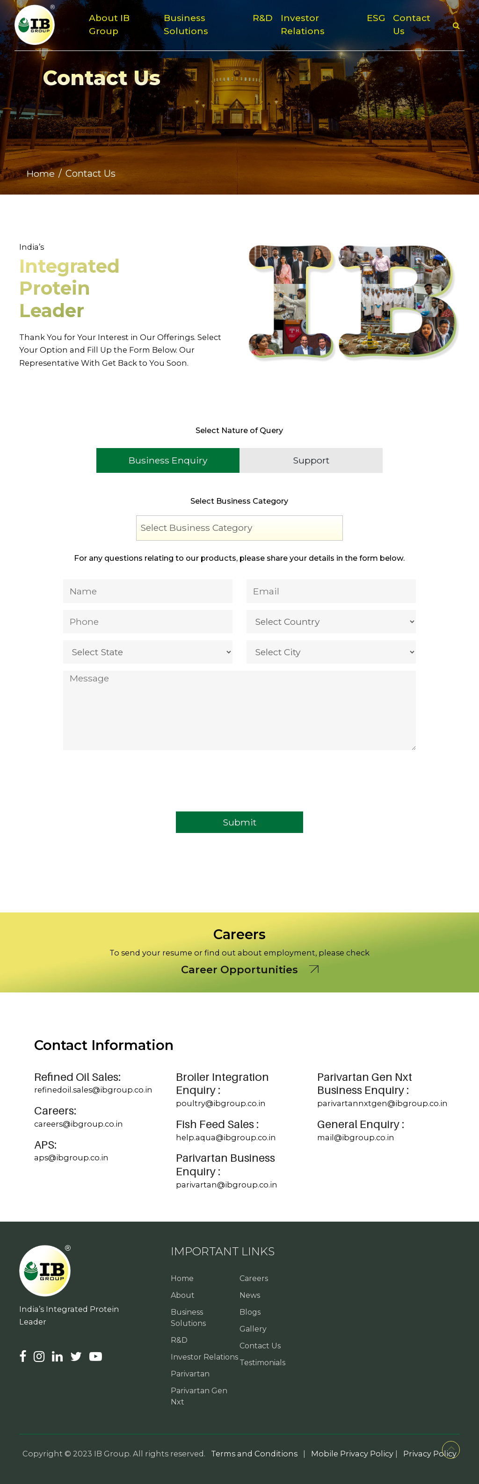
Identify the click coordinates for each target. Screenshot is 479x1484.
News (250, 1295)
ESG (376, 18)
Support (311, 460)
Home (41, 173)
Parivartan (190, 1373)
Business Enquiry (168, 460)
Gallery (253, 1329)
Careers (254, 1278)
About (183, 1295)
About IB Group (109, 25)
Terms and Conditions (254, 1453)
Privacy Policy (430, 1453)
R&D (263, 18)
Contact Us (411, 25)
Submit (239, 822)
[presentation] (134, 771)
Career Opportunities (239, 969)
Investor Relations (303, 25)
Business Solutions (186, 25)
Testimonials (262, 1362)
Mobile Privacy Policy (352, 1453)
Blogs (250, 1312)
